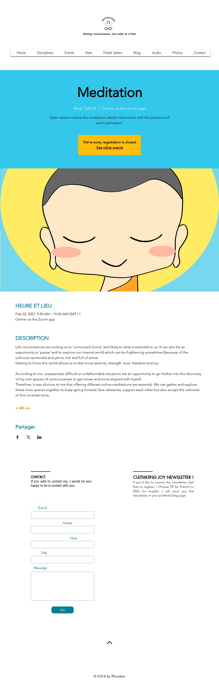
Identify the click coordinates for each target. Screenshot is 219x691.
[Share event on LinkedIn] (39, 437)
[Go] (62, 609)
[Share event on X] (28, 437)
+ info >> (22, 408)
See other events (109, 147)
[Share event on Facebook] (17, 437)
